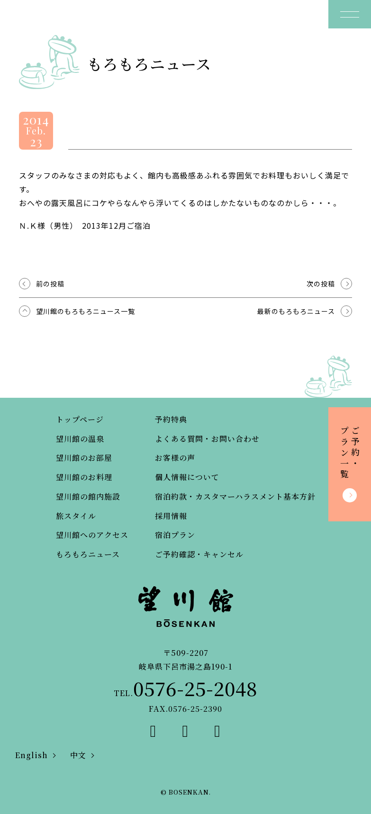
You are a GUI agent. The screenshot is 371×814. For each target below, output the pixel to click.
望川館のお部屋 (84, 457)
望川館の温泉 (80, 438)
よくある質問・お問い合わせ (207, 438)
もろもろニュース (88, 554)
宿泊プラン (175, 534)
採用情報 (171, 515)
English (31, 755)
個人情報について (187, 477)
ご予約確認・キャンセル (199, 554)
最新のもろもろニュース (296, 311)
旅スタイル (76, 515)
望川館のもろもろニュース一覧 (85, 311)
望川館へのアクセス (92, 534)
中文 (78, 755)
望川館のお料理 (84, 477)
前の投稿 (50, 283)
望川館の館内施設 (88, 496)
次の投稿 (321, 283)
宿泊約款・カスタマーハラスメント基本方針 (235, 496)
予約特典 (171, 419)
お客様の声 (175, 457)
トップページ (80, 419)
